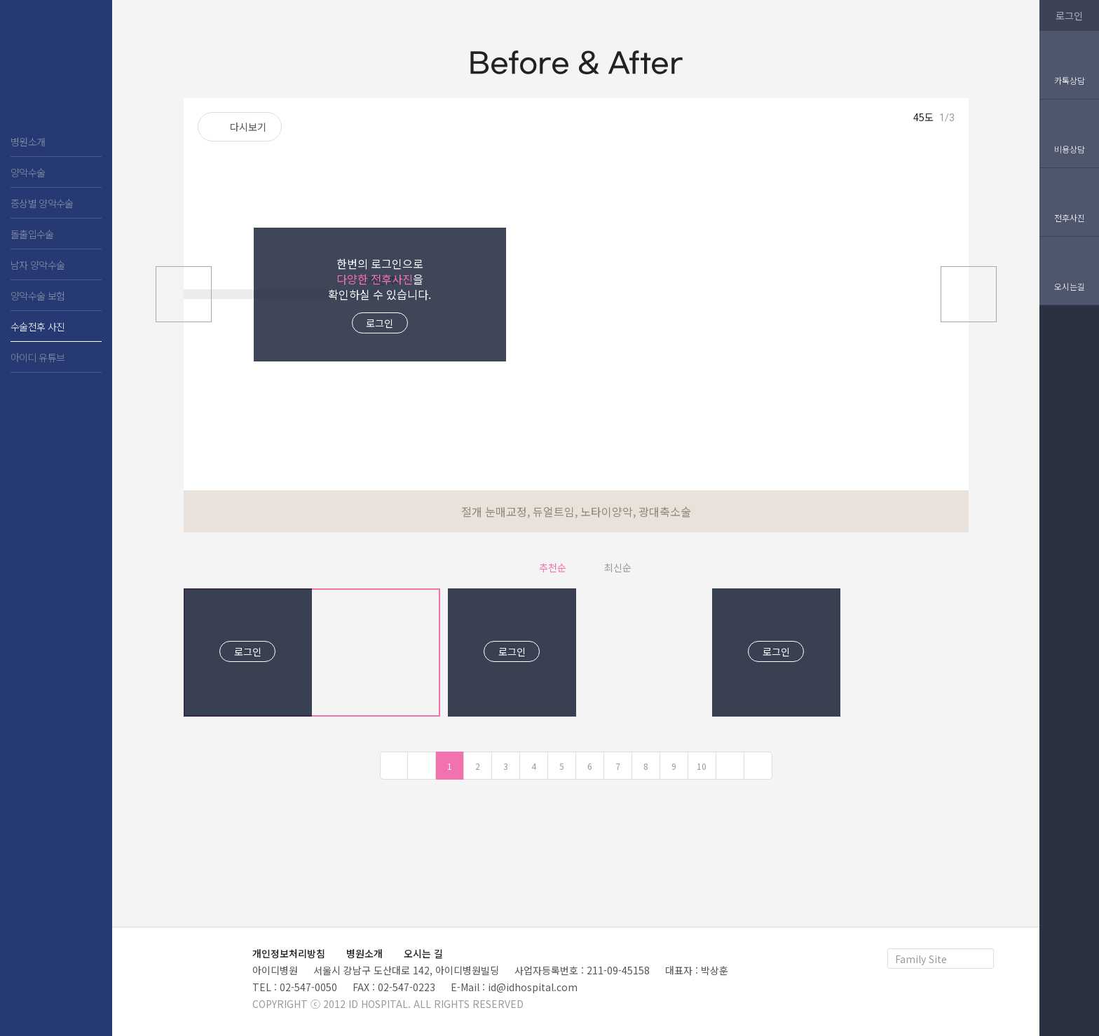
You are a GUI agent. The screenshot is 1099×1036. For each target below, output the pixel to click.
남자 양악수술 (37, 265)
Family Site (921, 959)
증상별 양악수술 (42, 203)
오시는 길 (423, 953)
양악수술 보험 (37, 296)
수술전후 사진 (37, 326)
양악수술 (28, 172)
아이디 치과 (56, 70)
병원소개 (28, 141)
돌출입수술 (32, 234)
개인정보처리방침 (288, 953)
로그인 (379, 323)
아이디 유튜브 (37, 357)
